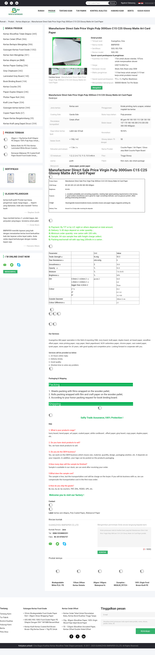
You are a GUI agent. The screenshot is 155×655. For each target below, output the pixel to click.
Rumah (41, 11)
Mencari (112, 3)
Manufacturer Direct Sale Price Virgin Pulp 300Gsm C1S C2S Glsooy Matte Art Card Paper (67, 80)
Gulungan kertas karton (14, 108)
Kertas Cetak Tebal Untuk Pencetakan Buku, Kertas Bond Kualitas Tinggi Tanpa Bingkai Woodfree (79, 615)
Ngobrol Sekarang (128, 3)
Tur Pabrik (81, 11)
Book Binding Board (12, 81)
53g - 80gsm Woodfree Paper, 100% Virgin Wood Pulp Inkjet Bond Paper (80, 621)
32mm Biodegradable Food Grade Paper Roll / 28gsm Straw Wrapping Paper (41, 614)
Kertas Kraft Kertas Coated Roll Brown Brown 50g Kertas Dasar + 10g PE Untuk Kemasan (41, 628)
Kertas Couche (10, 86)
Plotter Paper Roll (11, 97)
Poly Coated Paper (77, 513)
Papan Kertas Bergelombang (16, 118)
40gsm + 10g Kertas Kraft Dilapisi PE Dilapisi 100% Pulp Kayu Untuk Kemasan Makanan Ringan (24, 140)
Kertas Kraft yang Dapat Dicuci (17, 123)
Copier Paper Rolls (11, 113)
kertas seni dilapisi (61, 513)
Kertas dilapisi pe (23, 22)
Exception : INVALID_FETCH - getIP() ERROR (121, 584)
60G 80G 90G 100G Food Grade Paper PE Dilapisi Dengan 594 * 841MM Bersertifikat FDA (42, 621)
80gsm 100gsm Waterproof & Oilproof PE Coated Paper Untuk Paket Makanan (100, 584)
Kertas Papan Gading (13, 65)
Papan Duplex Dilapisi (13, 92)
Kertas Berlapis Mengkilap (15, 44)
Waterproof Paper (93, 513)
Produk (51, 11)
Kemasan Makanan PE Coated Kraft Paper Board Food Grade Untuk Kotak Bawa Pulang (25, 155)
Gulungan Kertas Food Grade (16, 50)
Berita (131, 11)
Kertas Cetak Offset (12, 39)
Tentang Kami (65, 11)
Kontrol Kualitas (98, 11)
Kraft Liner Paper (11, 102)
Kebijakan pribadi (25, 646)
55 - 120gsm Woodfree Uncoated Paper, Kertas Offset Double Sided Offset (79, 628)
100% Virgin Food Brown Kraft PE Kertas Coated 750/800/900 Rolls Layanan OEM (142, 584)
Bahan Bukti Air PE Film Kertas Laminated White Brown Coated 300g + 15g (24, 148)
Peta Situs (4, 632)
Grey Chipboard (10, 71)
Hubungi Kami (117, 11)
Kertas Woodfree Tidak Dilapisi (17, 34)
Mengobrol (97, 88)
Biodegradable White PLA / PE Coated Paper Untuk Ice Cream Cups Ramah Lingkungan (57, 584)
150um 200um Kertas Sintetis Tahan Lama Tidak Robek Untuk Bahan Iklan (78, 584)
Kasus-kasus (144, 11)
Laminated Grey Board (13, 76)
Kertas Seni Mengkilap (13, 55)
